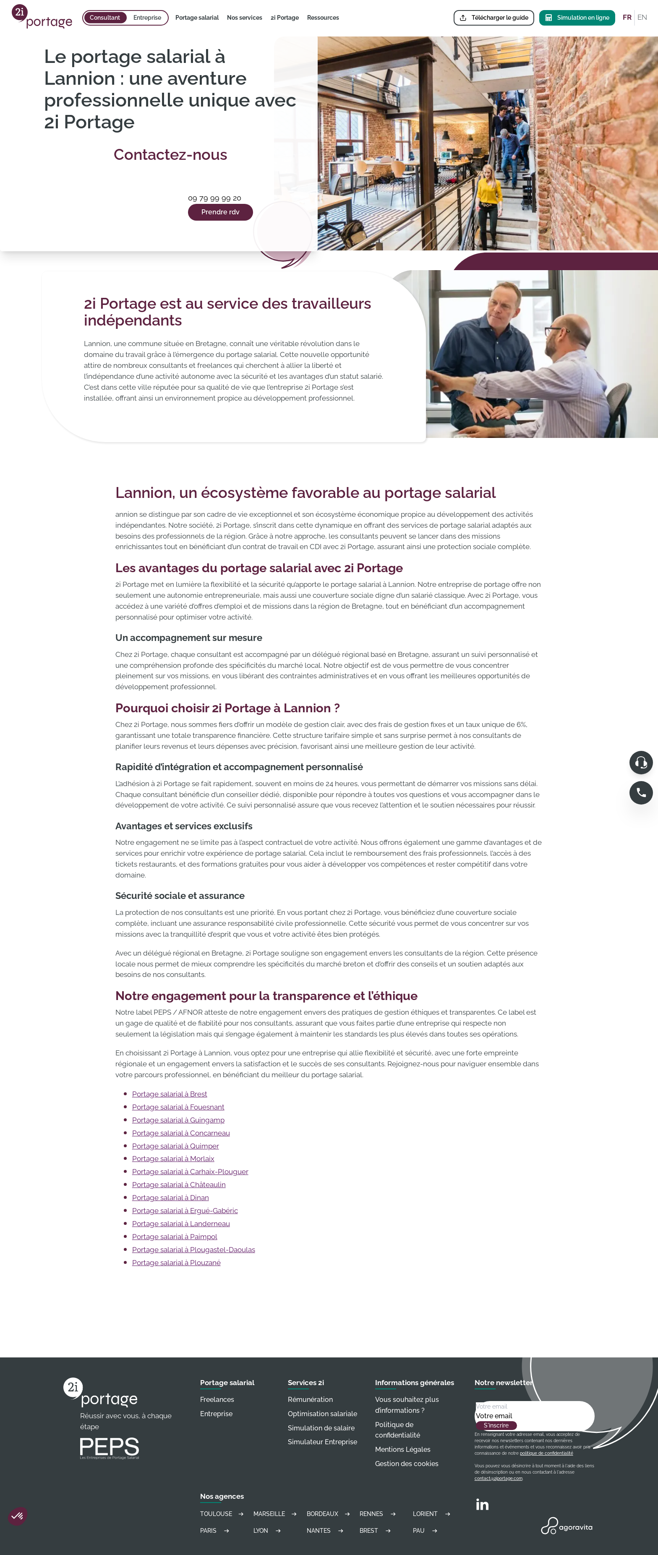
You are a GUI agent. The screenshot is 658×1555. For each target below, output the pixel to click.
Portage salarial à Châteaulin (179, 1184)
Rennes (379, 1514)
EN (642, 17)
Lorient (433, 1514)
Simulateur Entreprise (322, 1442)
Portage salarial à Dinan (170, 1197)
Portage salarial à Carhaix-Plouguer (190, 1171)
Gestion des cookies (407, 1464)
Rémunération (310, 1400)
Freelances (217, 1400)
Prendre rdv (220, 212)
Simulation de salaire (321, 1428)
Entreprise (147, 17)
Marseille (275, 1514)
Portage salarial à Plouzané (176, 1262)
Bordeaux (329, 1514)
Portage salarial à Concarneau (181, 1133)
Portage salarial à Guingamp (178, 1120)
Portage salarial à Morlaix (173, 1158)
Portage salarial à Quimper (175, 1146)
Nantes (326, 1530)
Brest (376, 1530)
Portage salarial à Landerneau (181, 1223)
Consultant (105, 17)
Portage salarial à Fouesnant (178, 1107)
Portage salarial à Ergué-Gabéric (185, 1210)
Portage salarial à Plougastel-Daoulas (193, 1249)
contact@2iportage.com (498, 1478)
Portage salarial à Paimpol (174, 1236)
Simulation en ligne (577, 17)
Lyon (268, 1530)
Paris (216, 1530)
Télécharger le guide (494, 17)
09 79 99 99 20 (214, 197)
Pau (426, 1530)
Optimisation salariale (322, 1414)
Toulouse (222, 1514)
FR (627, 17)
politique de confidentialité (546, 1453)
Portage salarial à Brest (169, 1094)
